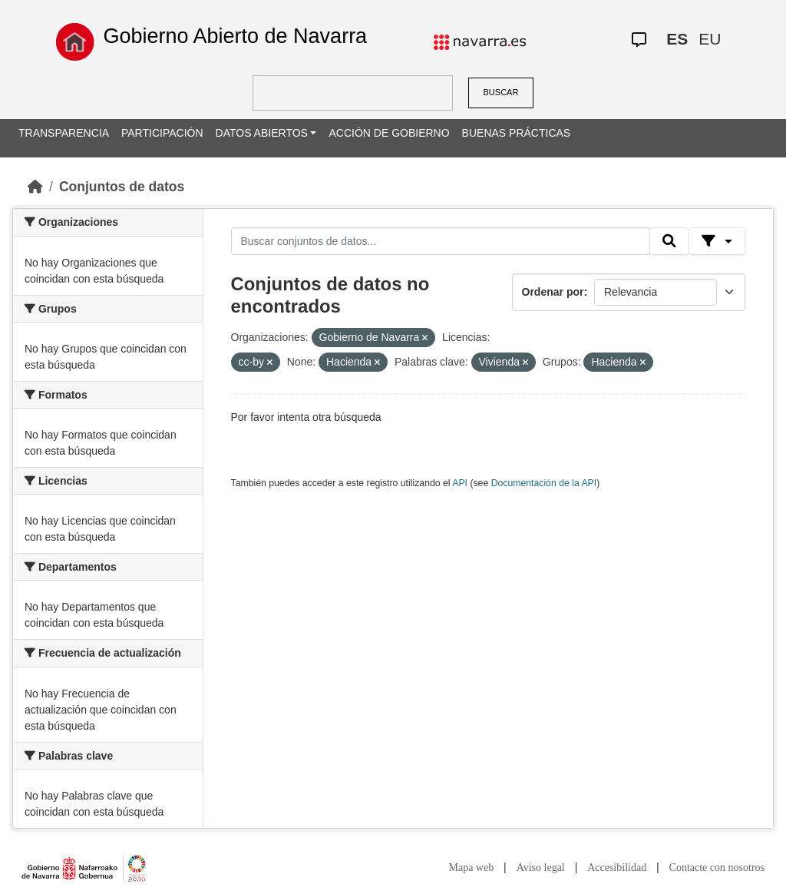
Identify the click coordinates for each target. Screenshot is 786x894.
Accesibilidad (616, 867)
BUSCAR (501, 92)
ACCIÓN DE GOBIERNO (389, 133)
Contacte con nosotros (717, 867)
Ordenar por (553, 292)
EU (709, 39)
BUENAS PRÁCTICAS (516, 133)
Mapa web (471, 867)
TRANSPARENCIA (63, 133)
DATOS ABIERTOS (262, 133)
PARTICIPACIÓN (162, 133)
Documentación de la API (544, 483)
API (459, 483)
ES (677, 39)
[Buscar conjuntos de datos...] (440, 241)
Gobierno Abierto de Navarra (235, 36)
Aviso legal (541, 867)
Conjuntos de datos (121, 186)
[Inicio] (35, 186)
